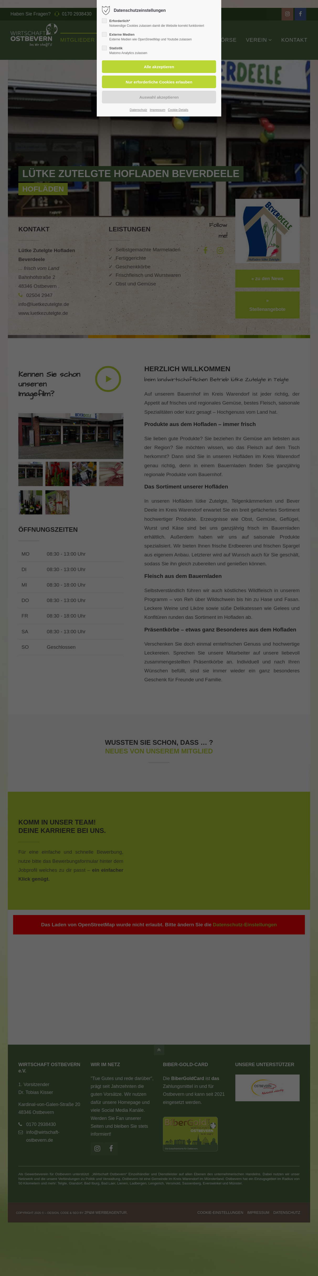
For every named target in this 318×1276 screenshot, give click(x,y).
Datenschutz (138, 110)
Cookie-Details (178, 110)
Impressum (157, 110)
